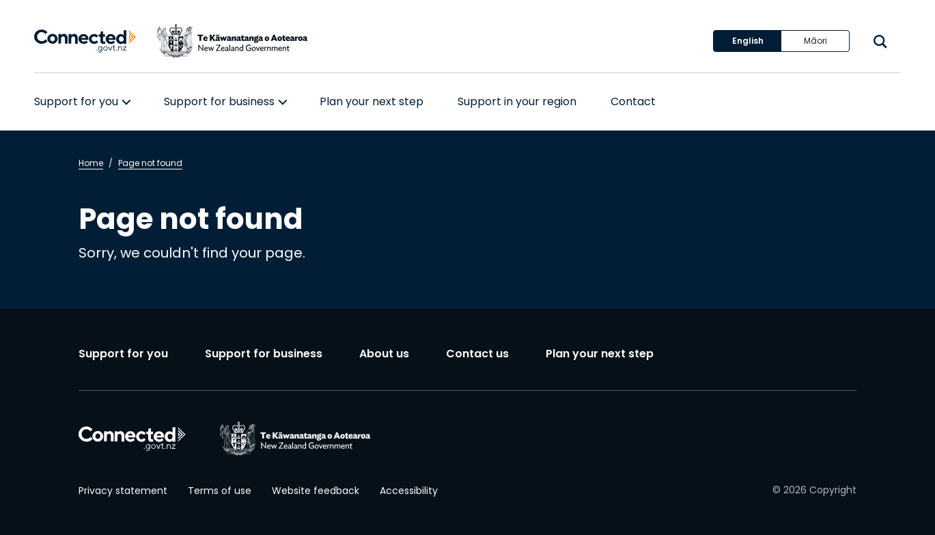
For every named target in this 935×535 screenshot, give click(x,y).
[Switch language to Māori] (815, 41)
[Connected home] (85, 41)
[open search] (880, 42)
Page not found (150, 163)
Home (91, 163)
